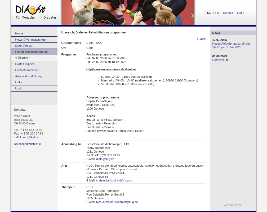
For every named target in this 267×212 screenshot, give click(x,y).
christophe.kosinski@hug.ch (114, 180)
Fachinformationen (27, 70)
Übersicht (20, 57)
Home (19, 33)
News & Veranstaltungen (31, 39)
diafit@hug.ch (105, 159)
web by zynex (233, 204)
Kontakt (228, 12)
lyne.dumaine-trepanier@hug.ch (117, 202)
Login (240, 12)
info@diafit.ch (31, 137)
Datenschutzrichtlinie (27, 143)
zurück (201, 39)
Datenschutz (220, 60)
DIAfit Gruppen (25, 64)
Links (18, 82)
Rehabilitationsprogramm (31, 51)
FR (217, 12)
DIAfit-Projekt (24, 45)
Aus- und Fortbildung (28, 76)
